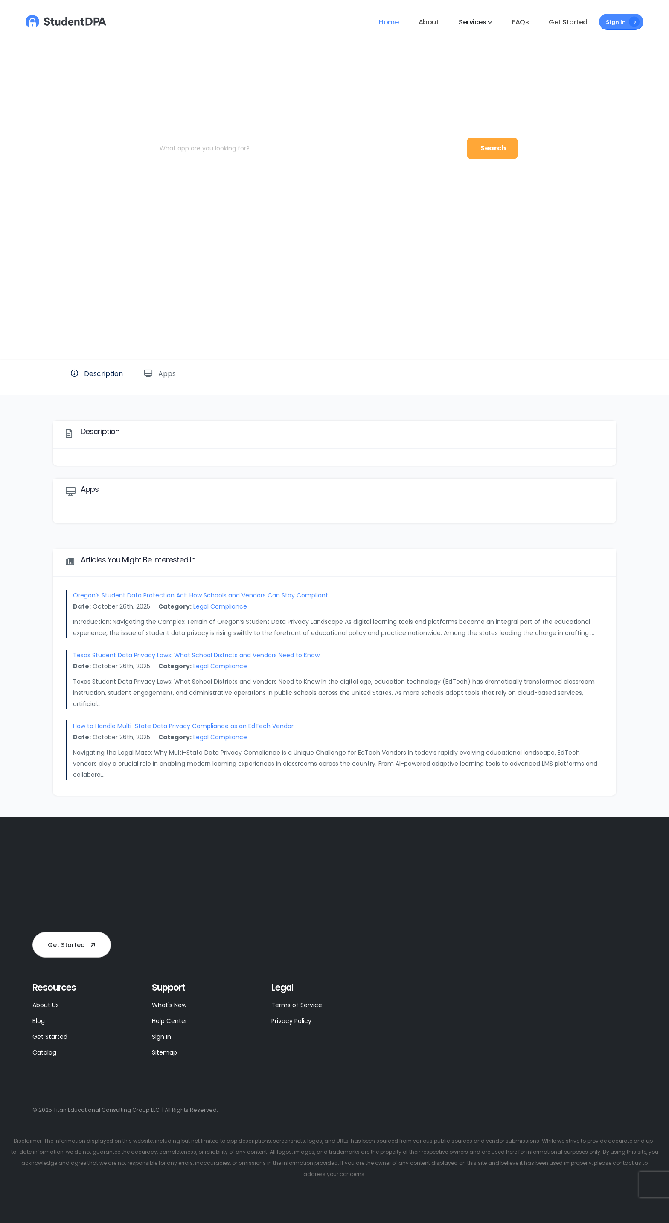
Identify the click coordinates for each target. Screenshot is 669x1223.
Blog (39, 1020)
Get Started (568, 22)
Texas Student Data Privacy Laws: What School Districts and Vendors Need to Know (196, 655)
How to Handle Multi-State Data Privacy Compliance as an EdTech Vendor (183, 726)
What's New (170, 1004)
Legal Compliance (220, 606)
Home (388, 22)
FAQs (520, 22)
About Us (46, 1004)
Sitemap (165, 1052)
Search (493, 148)
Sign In (623, 22)
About (429, 22)
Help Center (171, 1020)
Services (472, 22)
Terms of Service (298, 1004)
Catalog (45, 1052)
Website (587, 330)
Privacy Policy (292, 1020)
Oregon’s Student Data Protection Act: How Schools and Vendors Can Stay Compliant (200, 595)
